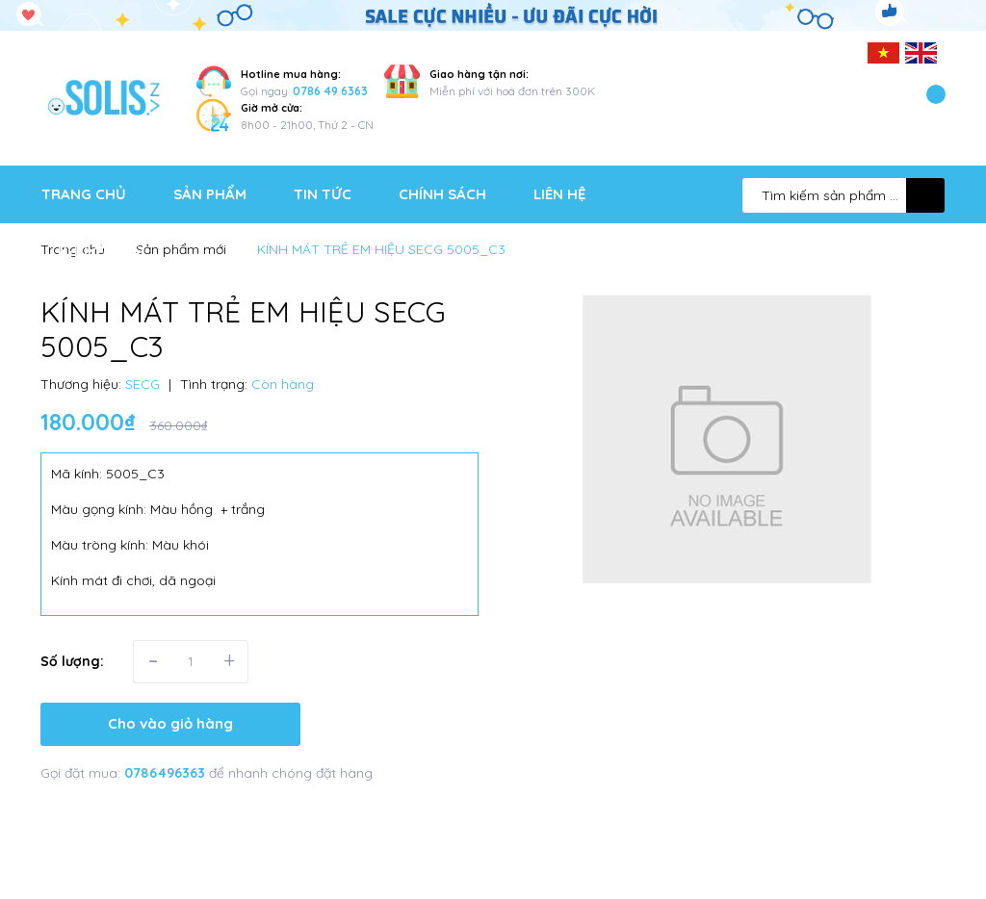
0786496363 (166, 773)
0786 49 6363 (330, 91)
